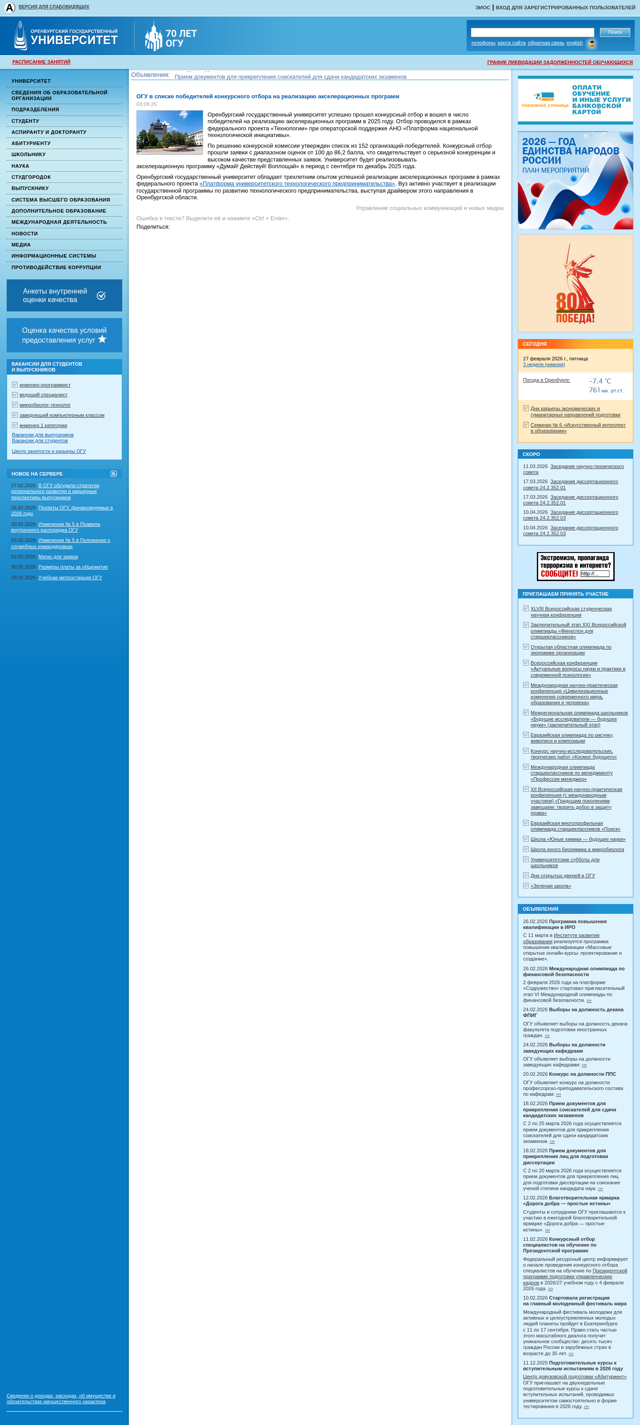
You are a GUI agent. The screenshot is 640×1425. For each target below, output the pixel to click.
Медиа (21, 244)
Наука (20, 166)
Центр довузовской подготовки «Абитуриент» (575, 1376)
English (575, 42)
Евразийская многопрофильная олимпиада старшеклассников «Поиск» (575, 826)
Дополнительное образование (59, 211)
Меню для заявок (58, 556)
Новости (25, 233)
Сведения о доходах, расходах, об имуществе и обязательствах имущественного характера (61, 1398)
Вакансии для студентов (40, 440)
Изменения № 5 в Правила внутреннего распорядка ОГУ (55, 527)
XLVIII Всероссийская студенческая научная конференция (571, 611)
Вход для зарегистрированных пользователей (566, 7)
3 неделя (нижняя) (544, 364)
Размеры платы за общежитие (73, 566)
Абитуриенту (31, 143)
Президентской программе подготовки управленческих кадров (575, 1276)
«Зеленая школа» (551, 885)
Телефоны (483, 42)
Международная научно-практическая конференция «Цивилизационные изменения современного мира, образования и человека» (574, 694)
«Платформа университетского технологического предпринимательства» (297, 183)
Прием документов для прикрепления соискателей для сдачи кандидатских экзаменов (291, 78)
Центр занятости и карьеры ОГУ (49, 451)
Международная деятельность (59, 222)
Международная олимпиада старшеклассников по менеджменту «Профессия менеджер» (572, 773)
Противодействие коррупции (56, 267)
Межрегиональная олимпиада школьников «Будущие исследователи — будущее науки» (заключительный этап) (579, 718)
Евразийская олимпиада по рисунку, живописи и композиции (572, 737)
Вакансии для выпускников (43, 434)
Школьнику (29, 154)
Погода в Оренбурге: (546, 380)
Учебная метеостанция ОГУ (70, 577)
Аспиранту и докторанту (49, 132)
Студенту (25, 121)
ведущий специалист (44, 394)
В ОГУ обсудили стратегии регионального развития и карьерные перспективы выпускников (55, 491)
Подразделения (35, 109)
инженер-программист (45, 385)
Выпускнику (30, 188)
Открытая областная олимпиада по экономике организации (571, 649)
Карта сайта (512, 42)
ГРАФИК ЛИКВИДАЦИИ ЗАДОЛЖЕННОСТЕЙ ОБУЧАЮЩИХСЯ (560, 62)
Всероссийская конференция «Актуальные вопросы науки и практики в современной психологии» (578, 669)
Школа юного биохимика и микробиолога (577, 849)
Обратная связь (546, 42)
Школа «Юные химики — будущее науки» (578, 839)
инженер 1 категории (43, 425)
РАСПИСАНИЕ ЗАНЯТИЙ (41, 62)
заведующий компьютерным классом (62, 415)
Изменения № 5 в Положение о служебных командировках (60, 543)
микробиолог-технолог (45, 405)
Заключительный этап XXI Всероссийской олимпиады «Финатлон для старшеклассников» (578, 630)
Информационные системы (54, 255)
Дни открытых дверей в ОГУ (563, 875)
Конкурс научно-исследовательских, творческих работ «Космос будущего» (574, 753)
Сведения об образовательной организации (60, 95)
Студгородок (31, 177)
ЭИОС (483, 7)
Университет (31, 81)
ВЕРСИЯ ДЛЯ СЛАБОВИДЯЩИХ (54, 6)
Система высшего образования (61, 199)
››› (589, 1000)
